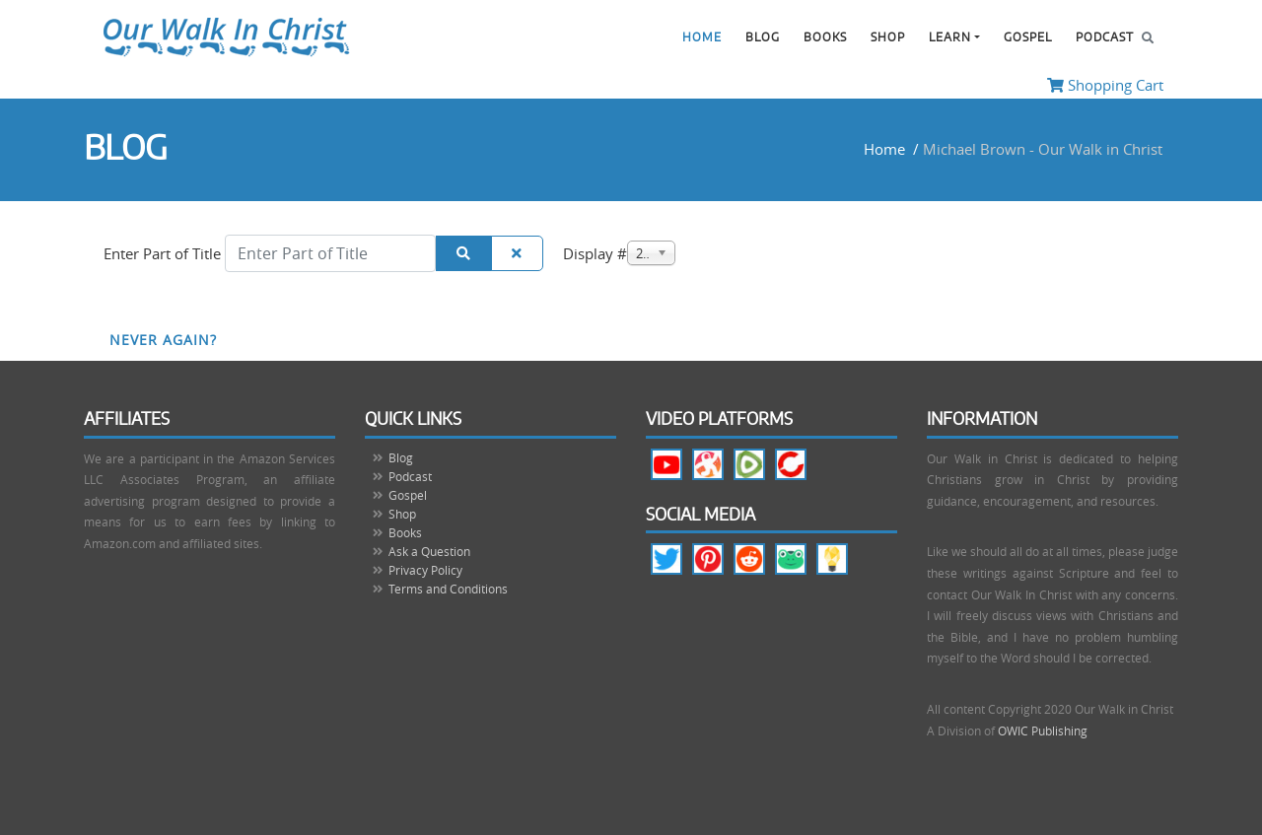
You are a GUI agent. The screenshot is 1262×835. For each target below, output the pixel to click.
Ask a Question (429, 551)
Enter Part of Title (164, 253)
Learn (950, 37)
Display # (595, 253)
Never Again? (163, 339)
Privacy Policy (425, 570)
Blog (762, 37)
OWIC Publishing (1042, 730)
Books (825, 37)
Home (702, 37)
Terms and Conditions (448, 588)
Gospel (1028, 37)
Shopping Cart (1105, 85)
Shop (888, 37)
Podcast (1105, 37)
